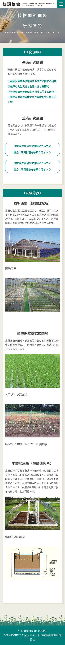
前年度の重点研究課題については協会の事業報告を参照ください (32, 166)
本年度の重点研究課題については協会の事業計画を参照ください (32, 149)
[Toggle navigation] (61, 4)
